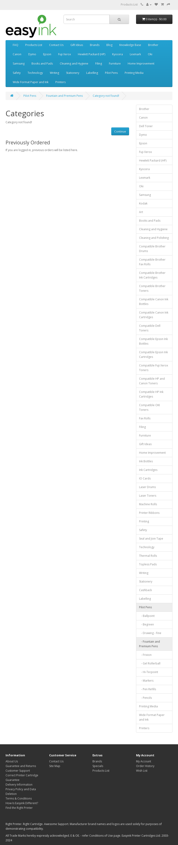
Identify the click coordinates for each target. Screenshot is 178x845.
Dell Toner (146, 126)
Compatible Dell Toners (149, 328)
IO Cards (145, 478)
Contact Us (56, 45)
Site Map (54, 766)
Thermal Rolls (148, 556)
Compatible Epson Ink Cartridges (153, 354)
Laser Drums (147, 487)
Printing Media (134, 73)
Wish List (141, 771)
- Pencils (145, 698)
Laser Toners (147, 496)
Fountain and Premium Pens (64, 96)
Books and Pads (42, 63)
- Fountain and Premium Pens (149, 644)
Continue (120, 131)
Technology (35, 73)
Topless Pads (148, 564)
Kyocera (117, 54)
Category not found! (106, 96)
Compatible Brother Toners (152, 288)
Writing (54, 73)
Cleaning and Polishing (154, 238)
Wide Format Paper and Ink (30, 82)
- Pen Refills (147, 689)
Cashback (145, 590)
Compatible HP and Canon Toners (152, 381)
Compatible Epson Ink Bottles (153, 341)
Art (141, 212)
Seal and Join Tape (151, 539)
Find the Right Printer (19, 808)
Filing (98, 63)
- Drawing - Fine (150, 633)
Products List (129, 4)
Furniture (115, 63)
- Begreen (146, 624)
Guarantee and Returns (21, 766)
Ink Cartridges (148, 470)
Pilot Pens (111, 73)
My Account (143, 761)
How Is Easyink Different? (22, 803)
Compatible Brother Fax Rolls (152, 262)
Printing (144, 521)
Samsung (19, 63)
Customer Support (18, 771)
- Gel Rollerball (149, 663)
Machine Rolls (148, 504)
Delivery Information (19, 785)
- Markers (146, 681)
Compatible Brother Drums (152, 248)
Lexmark (135, 54)
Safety (17, 73)
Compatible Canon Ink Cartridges (153, 315)
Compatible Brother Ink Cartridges (152, 275)
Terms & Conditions (19, 798)
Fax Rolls (144, 418)
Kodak (143, 203)
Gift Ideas (76, 45)
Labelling (92, 73)
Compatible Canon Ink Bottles (153, 301)
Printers (60, 82)
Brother (153, 45)
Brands (94, 45)
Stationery (72, 73)
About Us (12, 761)
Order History (145, 766)
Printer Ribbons (149, 513)
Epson (47, 54)
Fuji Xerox (64, 54)
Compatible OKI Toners (149, 407)
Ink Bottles (146, 461)
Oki (150, 54)
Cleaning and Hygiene (74, 63)
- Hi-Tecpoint (148, 672)
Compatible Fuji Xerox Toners (153, 367)
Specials (97, 766)
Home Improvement (141, 63)
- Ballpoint (147, 616)
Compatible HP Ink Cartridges (151, 394)
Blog (109, 45)
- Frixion (145, 655)
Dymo (32, 54)
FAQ (15, 45)
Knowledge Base (130, 45)
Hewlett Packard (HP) (91, 54)
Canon (17, 54)
